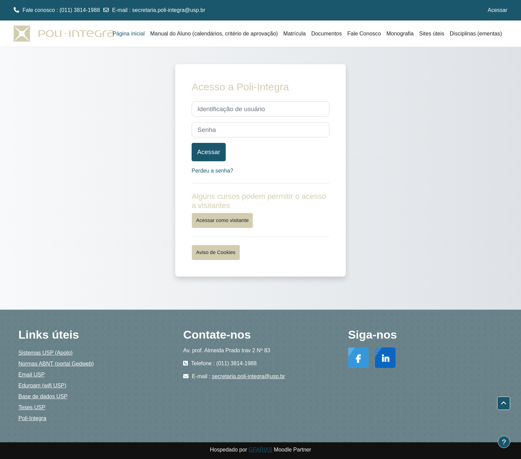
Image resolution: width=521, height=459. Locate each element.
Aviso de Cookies (216, 252)
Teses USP (31, 407)
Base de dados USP (43, 396)
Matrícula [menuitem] (294, 33)
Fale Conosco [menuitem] (364, 33)
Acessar (497, 10)
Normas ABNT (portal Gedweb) (56, 364)
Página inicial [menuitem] (129, 33)
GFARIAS (260, 450)
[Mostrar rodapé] (504, 442)
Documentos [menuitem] (326, 33)
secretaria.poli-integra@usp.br (169, 10)
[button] (503, 403)
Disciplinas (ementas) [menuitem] (476, 33)
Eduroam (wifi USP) (42, 385)
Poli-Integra (32, 418)
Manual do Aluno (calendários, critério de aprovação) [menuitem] (214, 33)
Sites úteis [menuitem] (431, 33)
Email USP (31, 374)
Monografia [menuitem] (400, 33)
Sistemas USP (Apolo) (45, 353)
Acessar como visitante (222, 220)
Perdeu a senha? (212, 171)
